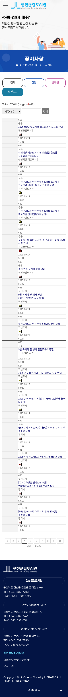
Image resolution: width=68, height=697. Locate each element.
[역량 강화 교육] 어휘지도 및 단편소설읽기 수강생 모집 (39, 513)
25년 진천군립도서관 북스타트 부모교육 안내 (40, 126)
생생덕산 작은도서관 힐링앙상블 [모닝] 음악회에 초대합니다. (37, 154)
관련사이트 (34, 690)
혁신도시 (12, 92)
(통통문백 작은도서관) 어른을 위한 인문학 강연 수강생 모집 (41, 429)
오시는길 (8, 666)
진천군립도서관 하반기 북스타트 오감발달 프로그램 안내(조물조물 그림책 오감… (39, 183)
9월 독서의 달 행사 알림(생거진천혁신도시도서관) (31, 296)
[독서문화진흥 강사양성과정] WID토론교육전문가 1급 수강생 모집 (36, 484)
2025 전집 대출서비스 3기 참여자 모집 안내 (40, 372)
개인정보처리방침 (13, 653)
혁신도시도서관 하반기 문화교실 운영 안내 (39, 323)
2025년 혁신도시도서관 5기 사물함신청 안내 (40, 456)
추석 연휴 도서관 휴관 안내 (31, 269)
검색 (45, 111)
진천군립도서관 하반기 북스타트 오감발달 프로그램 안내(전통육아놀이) (39, 212)
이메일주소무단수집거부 (17, 659)
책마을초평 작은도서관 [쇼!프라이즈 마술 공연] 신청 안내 (41, 241)
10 (60, 540)
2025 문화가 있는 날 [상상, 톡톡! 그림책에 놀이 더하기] (41, 400)
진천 (34, 82)
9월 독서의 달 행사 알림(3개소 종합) (36, 349)
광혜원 (55, 82)
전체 (12, 82)
